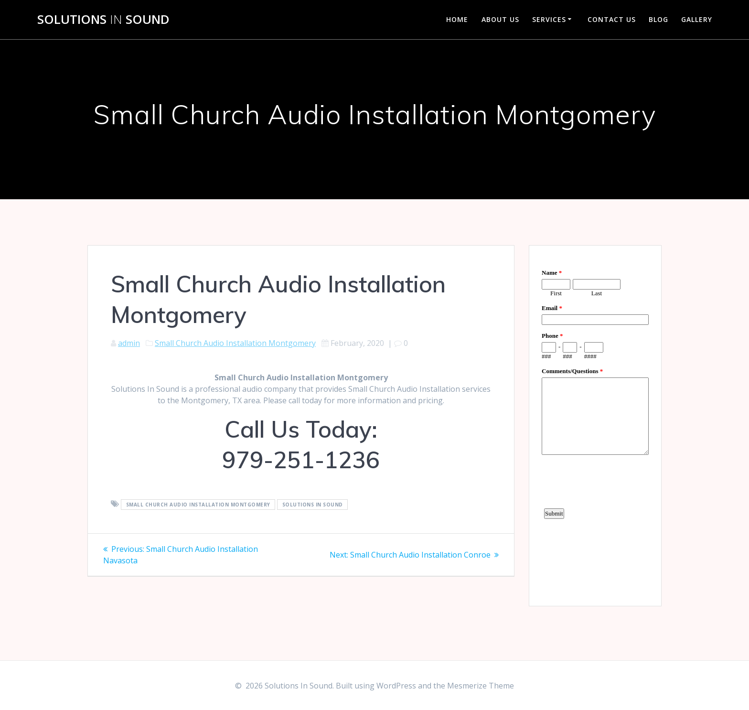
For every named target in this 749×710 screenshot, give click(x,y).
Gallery (696, 19)
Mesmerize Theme (480, 685)
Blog (658, 19)
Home (457, 19)
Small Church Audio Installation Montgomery (235, 343)
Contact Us (612, 19)
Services (549, 19)
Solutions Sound (103, 19)
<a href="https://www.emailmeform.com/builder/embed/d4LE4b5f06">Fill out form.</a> (595, 424)
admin (129, 343)
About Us (500, 19)
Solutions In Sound (312, 504)
